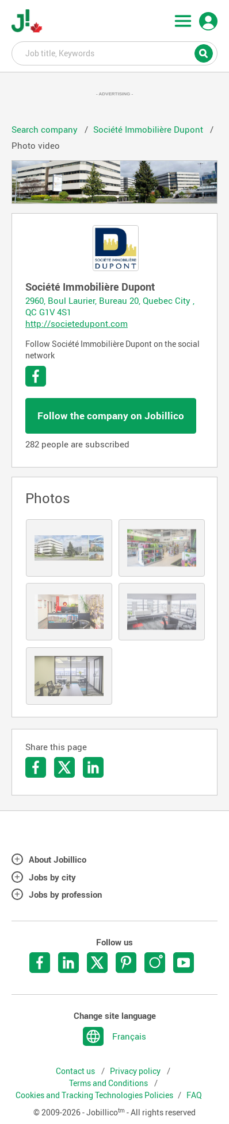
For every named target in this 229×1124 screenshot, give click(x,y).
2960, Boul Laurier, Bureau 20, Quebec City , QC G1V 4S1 (109, 306)
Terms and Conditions (109, 1083)
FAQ (194, 1095)
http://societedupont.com (76, 323)
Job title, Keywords (114, 52)
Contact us (76, 1071)
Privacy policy (136, 1071)
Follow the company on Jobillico (110, 415)
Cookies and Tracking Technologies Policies (94, 1095)
